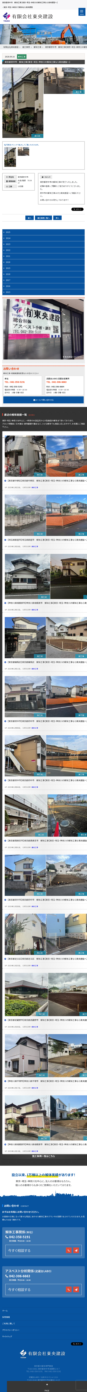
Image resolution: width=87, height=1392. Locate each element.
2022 (8, 250)
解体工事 (22, 56)
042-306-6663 (19, 1276)
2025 (8, 232)
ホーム (5, 1310)
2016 (8, 286)
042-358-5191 (19, 1237)
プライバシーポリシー (11, 1330)
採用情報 (6, 1317)
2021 (8, 256)
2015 (8, 292)
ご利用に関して (8, 1323)
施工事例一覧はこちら (43, 1156)
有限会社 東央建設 (27, 17)
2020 (8, 262)
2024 (8, 238)
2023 (8, 244)
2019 (8, 268)
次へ (57, 218)
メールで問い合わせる (43, 399)
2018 (8, 274)
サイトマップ (7, 1336)
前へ (29, 218)
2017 (8, 280)
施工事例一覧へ (44, 218)
